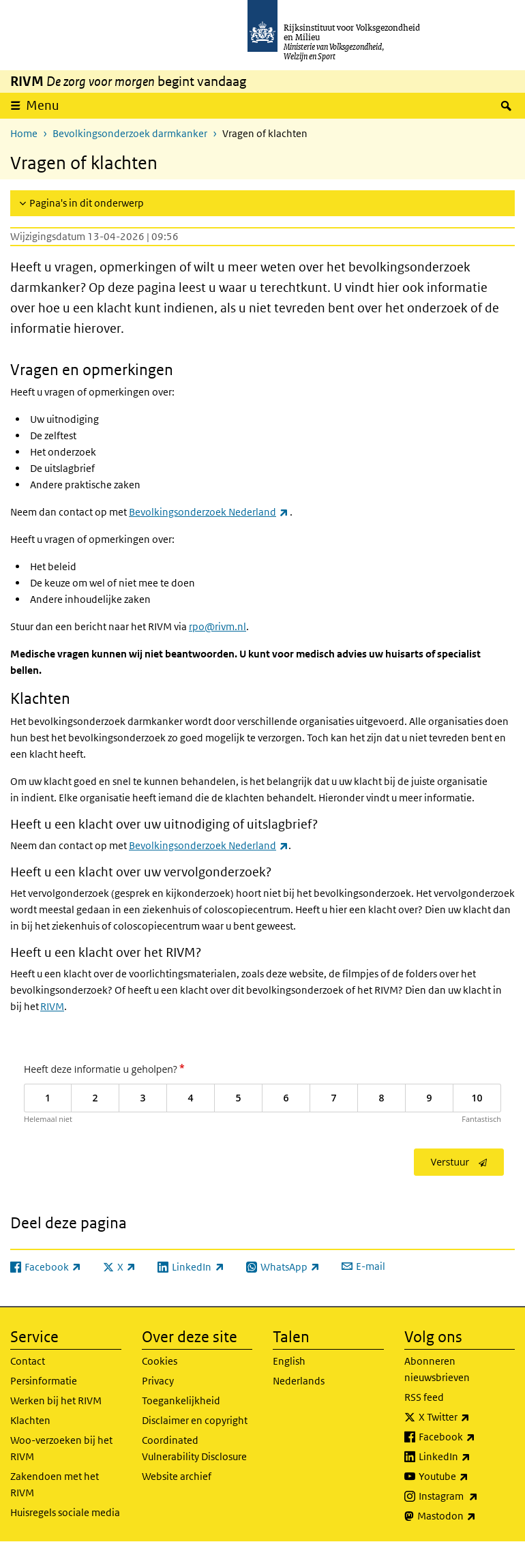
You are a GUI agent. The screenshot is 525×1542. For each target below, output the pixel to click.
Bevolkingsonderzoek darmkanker (129, 133)
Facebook (467, 1437)
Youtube (467, 1476)
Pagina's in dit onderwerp (86, 202)
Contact (27, 1360)
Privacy (158, 1380)
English (289, 1360)
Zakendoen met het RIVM (54, 1484)
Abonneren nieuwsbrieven (437, 1369)
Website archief (176, 1476)
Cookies (159, 1360)
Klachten (30, 1420)
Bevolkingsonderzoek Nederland (208, 845)
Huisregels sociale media (65, 1512)
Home (24, 133)
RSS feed (424, 1397)
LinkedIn (467, 1457)
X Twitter (467, 1417)
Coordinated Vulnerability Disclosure (194, 1448)
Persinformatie (43, 1380)
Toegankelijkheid (181, 1400)
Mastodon (466, 1516)
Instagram (467, 1496)
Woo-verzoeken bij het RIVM (61, 1448)
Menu (42, 105)
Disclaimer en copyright (194, 1420)
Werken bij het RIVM (56, 1400)
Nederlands (299, 1380)
